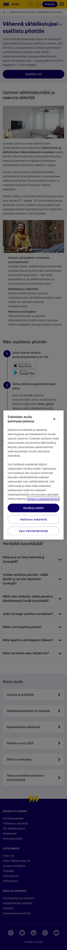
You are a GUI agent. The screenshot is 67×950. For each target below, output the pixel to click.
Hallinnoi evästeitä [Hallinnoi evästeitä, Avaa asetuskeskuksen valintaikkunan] (33, 519)
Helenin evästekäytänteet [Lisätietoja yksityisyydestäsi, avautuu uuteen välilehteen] (43, 499)
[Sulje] (54, 419)
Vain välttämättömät (33, 531)
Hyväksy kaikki (33, 508)
